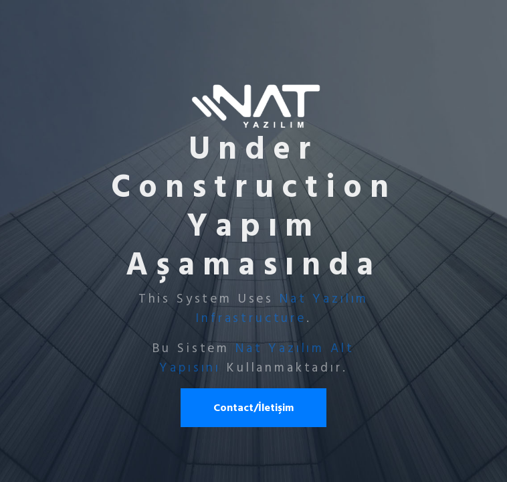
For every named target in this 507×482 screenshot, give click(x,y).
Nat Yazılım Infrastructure (282, 308)
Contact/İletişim (253, 407)
